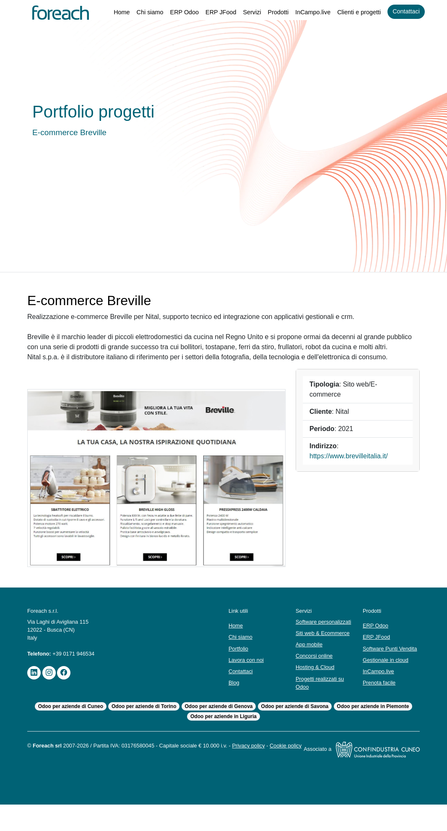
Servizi (243, 12)
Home (111, 12)
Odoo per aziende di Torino (143, 724)
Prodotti (271, 12)
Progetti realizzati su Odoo (321, 701)
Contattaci (405, 11)
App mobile (310, 662)
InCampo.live (307, 12)
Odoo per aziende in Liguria (223, 735)
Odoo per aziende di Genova (219, 724)
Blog (234, 697)
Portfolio (239, 662)
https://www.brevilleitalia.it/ (352, 466)
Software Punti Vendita (381, 663)
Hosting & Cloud (316, 685)
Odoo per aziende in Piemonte (374, 724)
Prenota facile (380, 701)
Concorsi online (316, 674)
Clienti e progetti (356, 12)
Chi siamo (140, 12)
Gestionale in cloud (387, 678)
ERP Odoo (175, 12)
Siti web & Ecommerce (324, 651)
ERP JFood (212, 12)
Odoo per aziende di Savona (295, 724)
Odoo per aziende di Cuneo (69, 724)
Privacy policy (264, 763)
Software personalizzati (313, 636)
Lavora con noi (248, 674)
